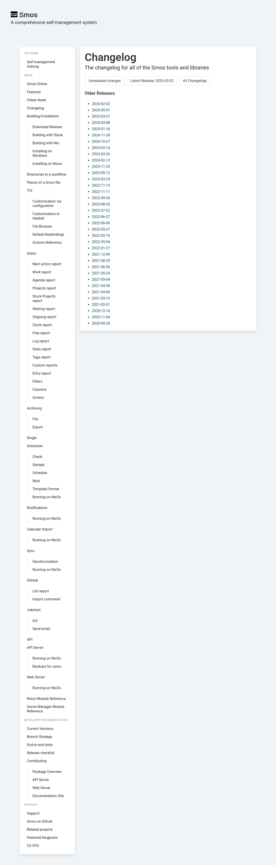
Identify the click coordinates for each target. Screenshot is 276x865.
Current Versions (40, 729)
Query (31, 253)
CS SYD (33, 845)
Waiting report (43, 309)
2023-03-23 (101, 179)
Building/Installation (43, 116)
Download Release (47, 127)
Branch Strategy (39, 737)
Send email (41, 629)
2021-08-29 (101, 261)
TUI (29, 190)
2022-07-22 (101, 210)
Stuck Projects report (44, 298)
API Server (35, 647)
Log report (40, 341)
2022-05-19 (101, 235)
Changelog (35, 108)
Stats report (41, 349)
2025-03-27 (101, 116)
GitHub (32, 580)
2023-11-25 (101, 166)
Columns (39, 389)
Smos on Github (39, 821)
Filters (37, 381)
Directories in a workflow (46, 174)
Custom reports (44, 365)
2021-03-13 (101, 298)
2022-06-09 (101, 223)
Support (33, 813)
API (29, 639)
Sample (38, 465)
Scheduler (35, 446)
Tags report (41, 357)
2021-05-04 (101, 279)
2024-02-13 (101, 160)
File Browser (42, 226)
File (35, 419)
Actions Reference (47, 242)
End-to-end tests (40, 745)
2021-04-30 (101, 286)
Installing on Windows (42, 153)
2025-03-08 (101, 123)
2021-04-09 (101, 292)
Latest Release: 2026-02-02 (151, 81)
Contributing (37, 761)
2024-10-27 (101, 141)
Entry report (41, 373)
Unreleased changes (104, 81)
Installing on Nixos (47, 164)
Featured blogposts (42, 837)
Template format (45, 489)
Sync (30, 551)
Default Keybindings (48, 234)
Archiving (34, 408)
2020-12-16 (101, 311)
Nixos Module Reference (46, 699)
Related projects (40, 829)
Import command (46, 599)
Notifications (37, 508)
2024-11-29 (101, 135)
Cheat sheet (36, 100)
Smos (24, 15)
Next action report (46, 264)
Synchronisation (45, 561)
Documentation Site (48, 796)
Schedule (39, 473)
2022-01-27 (101, 248)
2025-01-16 (101, 129)
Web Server (36, 677)
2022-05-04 (101, 242)
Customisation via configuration (46, 203)
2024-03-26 (101, 154)
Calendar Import (40, 529)
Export (37, 427)
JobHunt (34, 610)
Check (37, 457)
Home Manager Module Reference (45, 709)
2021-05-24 (101, 273)
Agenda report (43, 280)
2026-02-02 (101, 104)
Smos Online (37, 84)
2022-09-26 (101, 198)
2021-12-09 (101, 254)
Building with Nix (45, 143)
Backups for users (46, 666)
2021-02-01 (101, 304)
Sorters (38, 397)
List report (40, 591)
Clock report (42, 325)
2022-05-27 (101, 229)
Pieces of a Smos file (43, 182)
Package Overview (47, 772)
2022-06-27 (101, 217)
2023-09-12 (101, 173)
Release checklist (41, 753)
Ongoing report (44, 317)
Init (34, 621)
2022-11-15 (101, 185)
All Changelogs (195, 81)
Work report (41, 272)
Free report (41, 333)
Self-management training (41, 64)
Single (32, 438)
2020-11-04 (101, 317)
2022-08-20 (101, 204)
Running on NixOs (46, 497)
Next (36, 481)
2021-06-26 (101, 267)
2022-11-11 (101, 192)
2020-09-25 (101, 323)
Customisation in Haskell (45, 216)
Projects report (44, 288)
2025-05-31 (101, 110)
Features (34, 92)
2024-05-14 (101, 148)
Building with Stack (47, 135)
